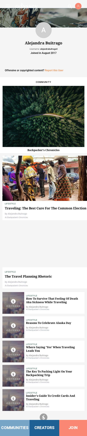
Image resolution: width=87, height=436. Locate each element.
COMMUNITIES (14, 428)
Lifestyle (10, 204)
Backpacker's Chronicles (43, 150)
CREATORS (44, 428)
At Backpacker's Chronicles (16, 217)
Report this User (54, 70)
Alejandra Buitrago (17, 213)
